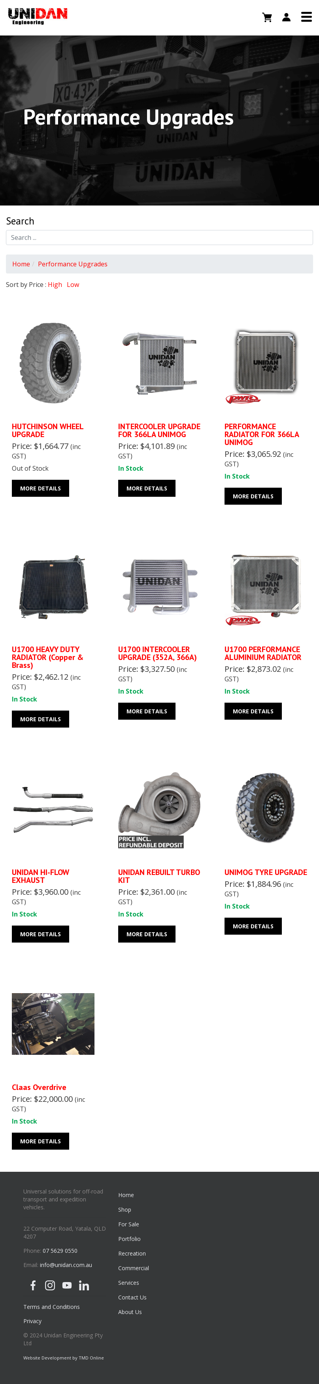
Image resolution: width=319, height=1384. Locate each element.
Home (21, 264)
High (55, 284)
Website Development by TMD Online (63, 1358)
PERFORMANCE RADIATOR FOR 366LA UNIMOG (262, 434)
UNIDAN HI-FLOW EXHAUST (40, 876)
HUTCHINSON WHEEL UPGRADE (47, 430)
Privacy (32, 1321)
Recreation (132, 1253)
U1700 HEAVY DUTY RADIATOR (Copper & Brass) (47, 657)
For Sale (128, 1224)
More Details (40, 488)
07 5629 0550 (60, 1250)
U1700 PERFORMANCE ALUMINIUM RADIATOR (263, 653)
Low (73, 284)
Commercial (133, 1268)
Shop (124, 1209)
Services (128, 1282)
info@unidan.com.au (66, 1265)
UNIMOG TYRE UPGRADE (266, 872)
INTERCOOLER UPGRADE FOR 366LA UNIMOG (159, 430)
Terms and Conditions (51, 1306)
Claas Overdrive (39, 1087)
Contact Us (132, 1297)
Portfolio (129, 1239)
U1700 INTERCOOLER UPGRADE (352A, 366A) (157, 653)
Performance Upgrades (73, 264)
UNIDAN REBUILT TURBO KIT (159, 876)
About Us (130, 1312)
